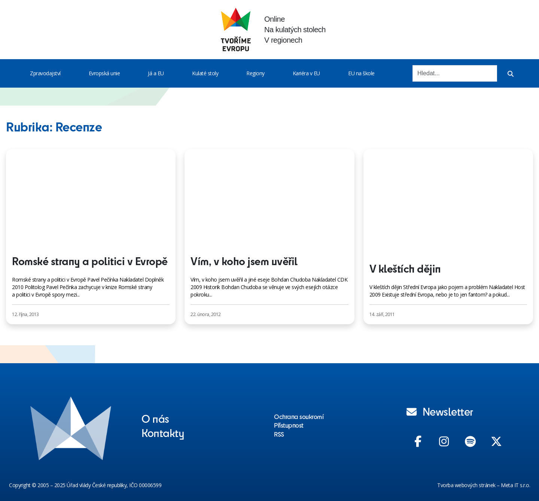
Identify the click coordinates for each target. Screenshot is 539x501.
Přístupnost (289, 424)
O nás (155, 418)
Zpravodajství (45, 73)
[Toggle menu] (62, 73)
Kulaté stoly (205, 73)
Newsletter (439, 411)
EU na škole (361, 73)
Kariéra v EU (306, 73)
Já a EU (156, 73)
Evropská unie (104, 73)
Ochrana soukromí (298, 416)
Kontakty (162, 432)
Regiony (255, 73)
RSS (279, 433)
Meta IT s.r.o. (515, 485)
